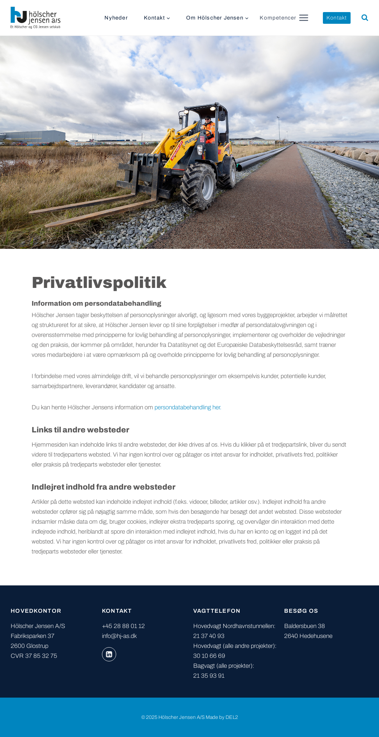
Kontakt (336, 18)
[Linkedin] (109, 654)
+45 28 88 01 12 (123, 626)
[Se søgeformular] (364, 17)
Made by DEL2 (222, 717)
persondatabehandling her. (188, 407)
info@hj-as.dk (119, 636)
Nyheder (116, 18)
